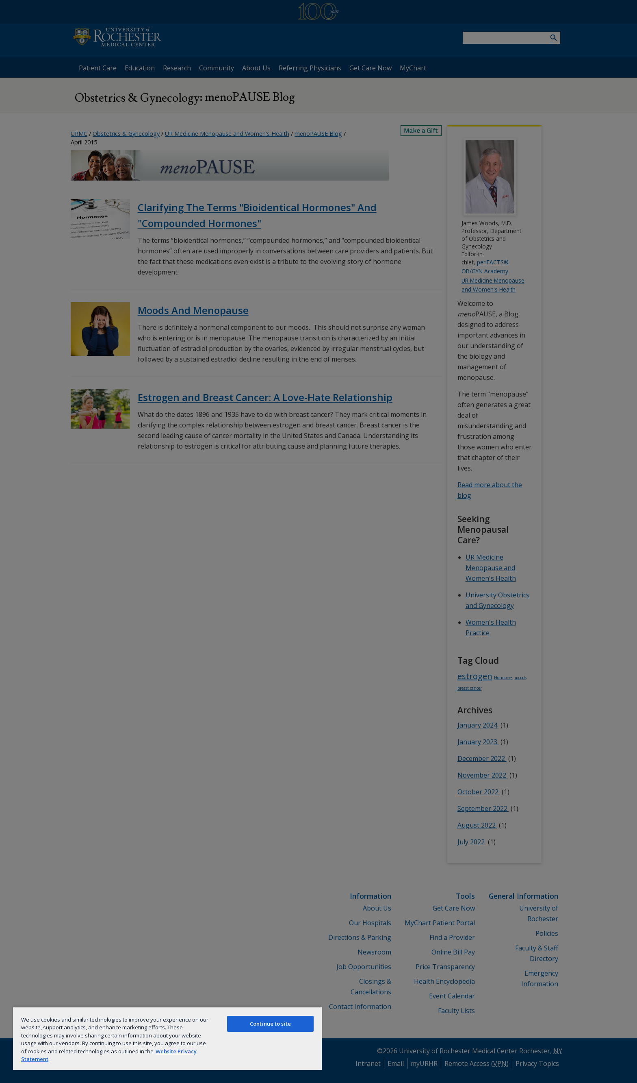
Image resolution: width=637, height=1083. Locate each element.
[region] (167, 1038)
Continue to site (270, 1023)
